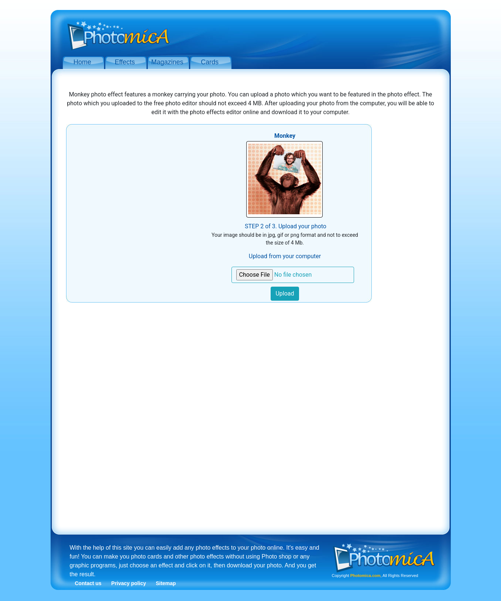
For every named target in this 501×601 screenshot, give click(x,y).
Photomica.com (365, 575)
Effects (125, 62)
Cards (210, 62)
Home (82, 62)
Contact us (88, 583)
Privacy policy (128, 583)
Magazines (167, 62)
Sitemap (166, 583)
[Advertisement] (309, 32)
